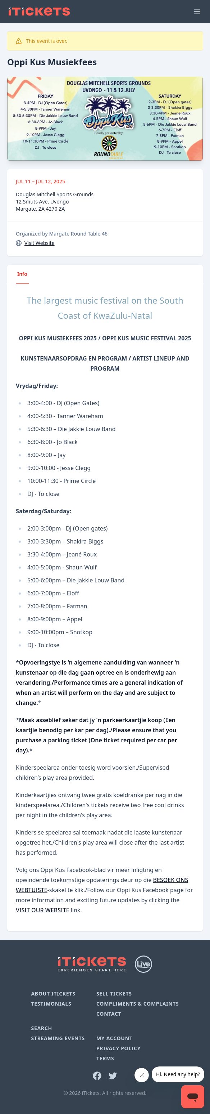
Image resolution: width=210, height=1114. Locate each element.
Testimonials (51, 1003)
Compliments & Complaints (137, 1003)
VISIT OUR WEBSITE (42, 910)
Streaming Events (58, 1038)
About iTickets (53, 993)
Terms (105, 1058)
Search (41, 1028)
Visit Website (39, 243)
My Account (114, 1038)
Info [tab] (22, 273)
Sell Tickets (114, 993)
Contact (109, 1013)
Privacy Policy (118, 1048)
